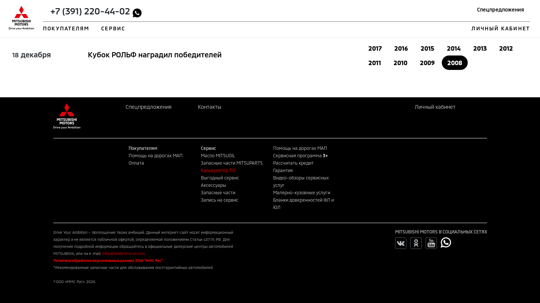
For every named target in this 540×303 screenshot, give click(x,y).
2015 (427, 48)
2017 (375, 48)
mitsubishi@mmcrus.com (123, 253)
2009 (427, 62)
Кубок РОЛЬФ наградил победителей (155, 54)
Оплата (136, 162)
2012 (506, 48)
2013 (480, 48)
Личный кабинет (435, 107)
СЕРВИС (113, 28)
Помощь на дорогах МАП (156, 155)
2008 (454, 62)
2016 (401, 48)
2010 (400, 62)
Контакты (209, 107)
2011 (374, 62)
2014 (454, 48)
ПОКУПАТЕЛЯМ (66, 28)
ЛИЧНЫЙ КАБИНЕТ (500, 28)
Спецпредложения (500, 9)
